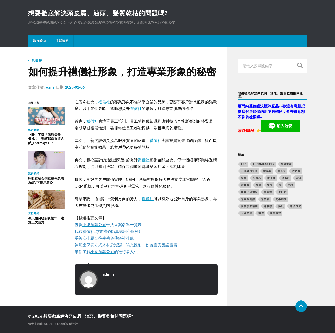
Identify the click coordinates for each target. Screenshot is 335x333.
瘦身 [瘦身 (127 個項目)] (270, 184)
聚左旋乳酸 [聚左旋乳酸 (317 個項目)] (248, 199)
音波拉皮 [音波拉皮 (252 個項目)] (246, 212)
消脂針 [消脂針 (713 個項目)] (286, 177)
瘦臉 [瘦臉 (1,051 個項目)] (258, 184)
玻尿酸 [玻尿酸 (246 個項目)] (245, 184)
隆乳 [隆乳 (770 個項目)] (281, 206)
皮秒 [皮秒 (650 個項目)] (290, 184)
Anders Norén (56, 324)
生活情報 (62, 41)
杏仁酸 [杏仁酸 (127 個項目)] (296, 170)
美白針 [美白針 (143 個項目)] (282, 191)
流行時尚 (39, 41)
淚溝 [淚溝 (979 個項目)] (299, 177)
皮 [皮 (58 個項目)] (280, 184)
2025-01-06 (75, 87)
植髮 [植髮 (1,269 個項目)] (244, 177)
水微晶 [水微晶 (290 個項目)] (257, 177)
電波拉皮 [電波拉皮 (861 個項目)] (295, 206)
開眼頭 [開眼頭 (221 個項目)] (268, 206)
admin (50, 87)
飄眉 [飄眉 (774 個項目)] (261, 212)
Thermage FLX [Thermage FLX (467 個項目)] (264, 163)
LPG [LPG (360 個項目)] (244, 163)
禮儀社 (104, 101)
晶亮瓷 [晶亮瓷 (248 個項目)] (282, 170)
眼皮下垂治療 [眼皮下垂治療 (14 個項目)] (249, 191)
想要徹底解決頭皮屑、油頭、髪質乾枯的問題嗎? (98, 13)
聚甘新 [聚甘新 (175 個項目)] (265, 199)
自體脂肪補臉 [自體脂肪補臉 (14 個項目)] (249, 206)
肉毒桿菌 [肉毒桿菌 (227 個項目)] (281, 199)
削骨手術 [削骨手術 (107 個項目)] (286, 163)
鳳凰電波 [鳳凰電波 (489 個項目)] (275, 212)
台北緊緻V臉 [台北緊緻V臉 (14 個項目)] (249, 170)
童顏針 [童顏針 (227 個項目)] (268, 191)
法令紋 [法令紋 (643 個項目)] (271, 177)
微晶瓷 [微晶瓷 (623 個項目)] (267, 170)
